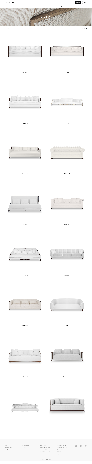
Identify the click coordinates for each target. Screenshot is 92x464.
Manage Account (26, 448)
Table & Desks (70, 6)
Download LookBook (62, 450)
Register (78, 2)
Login (85, 2)
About (6, 448)
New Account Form (44, 452)
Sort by (78, 28)
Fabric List (59, 454)
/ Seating (10, 28)
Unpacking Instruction (62, 456)
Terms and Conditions (45, 450)
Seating (60, 6)
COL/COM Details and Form (46, 454)
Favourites (24, 450)
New (8, 6)
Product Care (43, 448)
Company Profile (8, 450)
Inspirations (82, 6)
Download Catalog (61, 448)
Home (6, 28)
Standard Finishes (61, 452)
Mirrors (51, 6)
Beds (27, 6)
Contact (6, 454)
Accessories (18, 6)
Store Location (8, 452)
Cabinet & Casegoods (39, 6)
